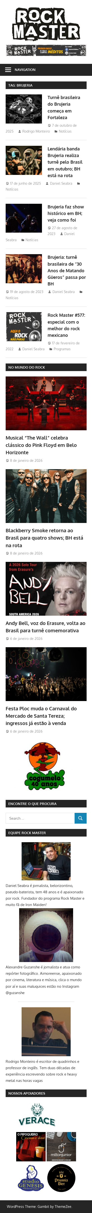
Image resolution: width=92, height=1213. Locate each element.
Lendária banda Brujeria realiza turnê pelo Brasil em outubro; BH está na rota (65, 162)
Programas (62, 349)
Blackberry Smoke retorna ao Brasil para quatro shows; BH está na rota (44, 537)
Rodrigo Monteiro (36, 131)
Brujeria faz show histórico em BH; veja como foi (66, 213)
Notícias (65, 131)
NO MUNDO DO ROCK (26, 367)
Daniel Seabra (61, 183)
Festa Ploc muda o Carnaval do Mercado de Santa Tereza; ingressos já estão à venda (41, 715)
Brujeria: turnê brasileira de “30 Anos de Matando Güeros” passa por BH (67, 270)
